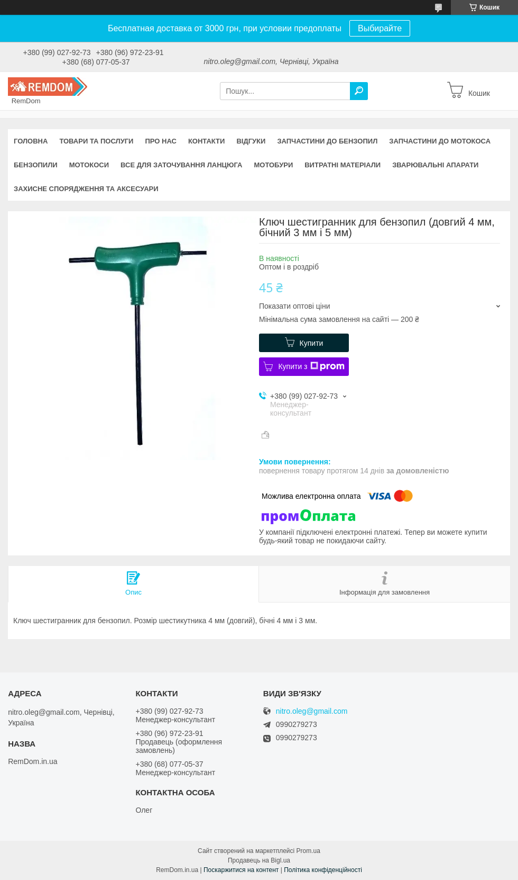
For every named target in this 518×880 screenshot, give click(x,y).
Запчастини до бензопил (327, 141)
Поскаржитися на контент (241, 870)
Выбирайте (380, 28)
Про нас (160, 141)
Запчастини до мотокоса (440, 141)
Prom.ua (308, 851)
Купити (311, 343)
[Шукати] (359, 91)
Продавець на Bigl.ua (259, 860)
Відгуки (250, 141)
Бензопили (36, 165)
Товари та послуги (96, 141)
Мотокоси (89, 165)
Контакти (206, 141)
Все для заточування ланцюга (181, 165)
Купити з (311, 366)
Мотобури (273, 165)
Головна (31, 141)
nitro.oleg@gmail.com (312, 711)
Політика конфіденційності (323, 870)
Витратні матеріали (342, 165)
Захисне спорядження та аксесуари (86, 189)
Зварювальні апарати (435, 165)
